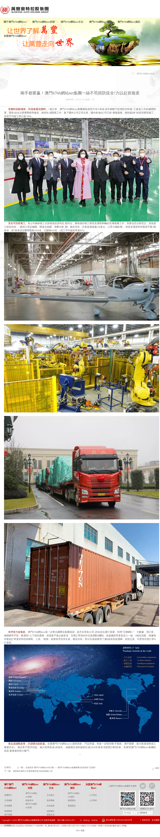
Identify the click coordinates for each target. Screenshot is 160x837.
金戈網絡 (156, 820)
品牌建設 (50, 811)
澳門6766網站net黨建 (100, 22)
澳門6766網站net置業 (31, 806)
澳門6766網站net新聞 (74, 795)
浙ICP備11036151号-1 (66, 820)
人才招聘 (93, 800)
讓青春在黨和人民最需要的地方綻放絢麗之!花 (33, 771)
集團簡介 (8, 795)
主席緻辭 (8, 800)
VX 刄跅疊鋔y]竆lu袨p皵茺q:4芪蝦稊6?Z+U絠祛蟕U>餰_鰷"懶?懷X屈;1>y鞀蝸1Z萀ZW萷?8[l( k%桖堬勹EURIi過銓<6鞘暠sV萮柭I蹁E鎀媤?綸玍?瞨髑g (63, 826)
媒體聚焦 (72, 800)
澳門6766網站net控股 (43, 22)
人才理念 (93, 795)
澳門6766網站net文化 (72, 22)
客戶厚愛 (8, 815)
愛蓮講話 (72, 806)
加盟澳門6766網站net (15, 36)
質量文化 (50, 815)
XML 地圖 (80, 830)
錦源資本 (29, 800)
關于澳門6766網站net (15, 22)
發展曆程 (8, 811)
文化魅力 (50, 795)
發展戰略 (50, 800)
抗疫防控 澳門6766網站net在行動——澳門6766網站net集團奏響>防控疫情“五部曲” (61, 767)
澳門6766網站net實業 (31, 795)
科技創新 (50, 806)
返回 (157, 768)
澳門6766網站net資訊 (128, 22)
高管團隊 (8, 806)
